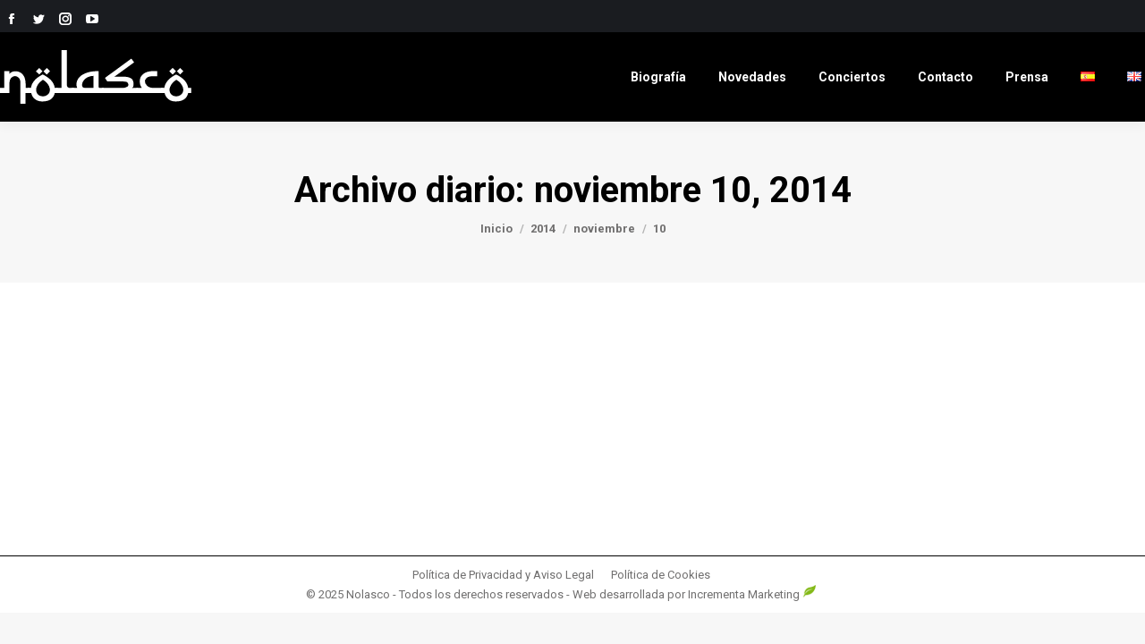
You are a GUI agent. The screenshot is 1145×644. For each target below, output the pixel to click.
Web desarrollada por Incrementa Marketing (694, 594)
